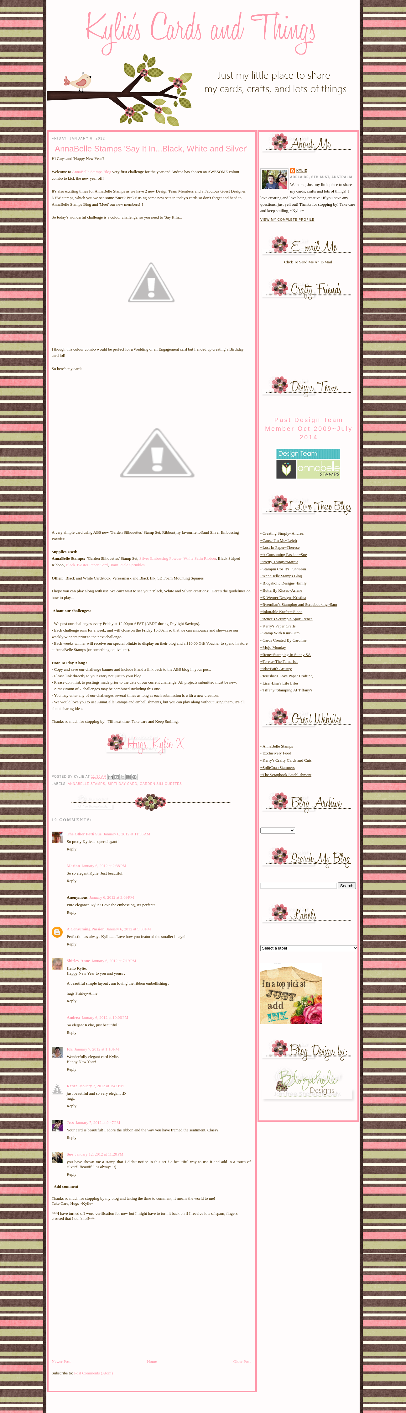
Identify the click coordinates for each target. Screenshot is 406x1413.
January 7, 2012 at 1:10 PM (97, 1049)
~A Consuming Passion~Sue (283, 554)
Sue (70, 1154)
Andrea (73, 1017)
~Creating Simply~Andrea (282, 533)
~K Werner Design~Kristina (283, 597)
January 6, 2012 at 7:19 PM (114, 960)
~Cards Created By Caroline (283, 640)
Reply (71, 849)
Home (152, 1361)
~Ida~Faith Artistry (276, 668)
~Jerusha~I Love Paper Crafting (286, 676)
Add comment (66, 1186)
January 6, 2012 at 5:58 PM (129, 929)
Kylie (301, 170)
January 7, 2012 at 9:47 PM (97, 1122)
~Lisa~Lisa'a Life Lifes (279, 683)
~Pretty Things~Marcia (279, 561)
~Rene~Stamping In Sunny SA (285, 654)
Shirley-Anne (78, 960)
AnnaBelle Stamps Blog (92, 171)
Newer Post (61, 1361)
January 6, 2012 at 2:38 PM (104, 865)
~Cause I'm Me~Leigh (278, 540)
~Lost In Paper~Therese (279, 547)
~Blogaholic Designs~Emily (283, 583)
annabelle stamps (86, 784)
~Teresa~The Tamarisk (279, 661)
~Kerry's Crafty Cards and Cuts (286, 760)
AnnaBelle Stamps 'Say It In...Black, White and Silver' (151, 148)
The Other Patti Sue (84, 834)
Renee (72, 1085)
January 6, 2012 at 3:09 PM (111, 897)
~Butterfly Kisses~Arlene (281, 590)
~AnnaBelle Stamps (276, 746)
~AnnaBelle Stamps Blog (281, 576)
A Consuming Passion (86, 929)
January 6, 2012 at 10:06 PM (105, 1017)
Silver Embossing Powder (160, 558)
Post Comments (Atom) (93, 1373)
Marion (73, 865)
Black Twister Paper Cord (87, 565)
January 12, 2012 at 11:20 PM (99, 1154)
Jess (70, 1122)
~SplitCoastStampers (277, 767)
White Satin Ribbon (200, 558)
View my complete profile (287, 219)
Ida (70, 1049)
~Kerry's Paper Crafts (278, 626)
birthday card (123, 784)
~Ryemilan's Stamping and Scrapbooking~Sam (298, 604)
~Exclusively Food (275, 753)
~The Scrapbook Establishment (285, 774)
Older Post (242, 1361)
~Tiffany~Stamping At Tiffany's (286, 690)
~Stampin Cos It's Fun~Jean (283, 569)
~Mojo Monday (273, 647)
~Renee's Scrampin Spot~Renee (286, 619)
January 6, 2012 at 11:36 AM (126, 834)
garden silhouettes (161, 784)
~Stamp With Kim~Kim (279, 633)
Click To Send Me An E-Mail (308, 262)
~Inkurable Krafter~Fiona (281, 611)
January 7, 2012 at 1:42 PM (101, 1085)
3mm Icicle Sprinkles (127, 565)
